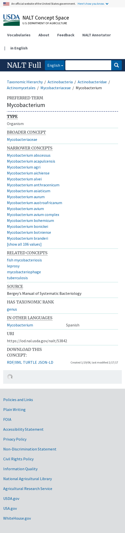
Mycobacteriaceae (55, 87)
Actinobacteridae (92, 81)
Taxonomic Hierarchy (25, 81)
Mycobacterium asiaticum (28, 190)
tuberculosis (17, 277)
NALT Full (24, 65)
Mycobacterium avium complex (33, 214)
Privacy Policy (14, 439)
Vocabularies (19, 34)
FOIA (7, 419)
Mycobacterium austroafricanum (34, 202)
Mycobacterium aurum (26, 196)
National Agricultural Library (27, 478)
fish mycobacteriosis (24, 259)
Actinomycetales (21, 87)
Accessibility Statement (23, 429)
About (43, 34)
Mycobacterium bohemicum (30, 220)
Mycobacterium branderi (27, 238)
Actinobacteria (60, 81)
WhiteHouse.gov (17, 518)
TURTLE (30, 362)
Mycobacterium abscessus (29, 155)
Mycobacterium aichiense (28, 173)
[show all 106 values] (24, 244)
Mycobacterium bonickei (27, 226)
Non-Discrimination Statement (29, 449)
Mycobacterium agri (23, 167)
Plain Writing (14, 409)
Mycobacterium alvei (24, 178)
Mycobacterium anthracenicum (33, 184)
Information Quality (20, 468)
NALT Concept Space (45, 17)
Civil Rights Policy (18, 458)
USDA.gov (11, 498)
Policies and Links (18, 399)
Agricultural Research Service (27, 488)
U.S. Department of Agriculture (44, 23)
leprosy (13, 265)
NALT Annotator (96, 34)
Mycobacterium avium (25, 208)
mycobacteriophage (24, 271)
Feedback (65, 34)
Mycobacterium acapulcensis (31, 161)
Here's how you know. (91, 3)
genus (12, 309)
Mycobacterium (20, 324)
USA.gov (10, 508)
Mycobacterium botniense (29, 232)
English (52, 65)
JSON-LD (45, 362)
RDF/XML (14, 362)
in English (19, 47)
